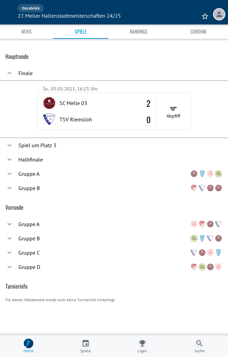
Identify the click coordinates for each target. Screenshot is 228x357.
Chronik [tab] (199, 31)
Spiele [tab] (81, 31)
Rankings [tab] (138, 31)
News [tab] (26, 31)
